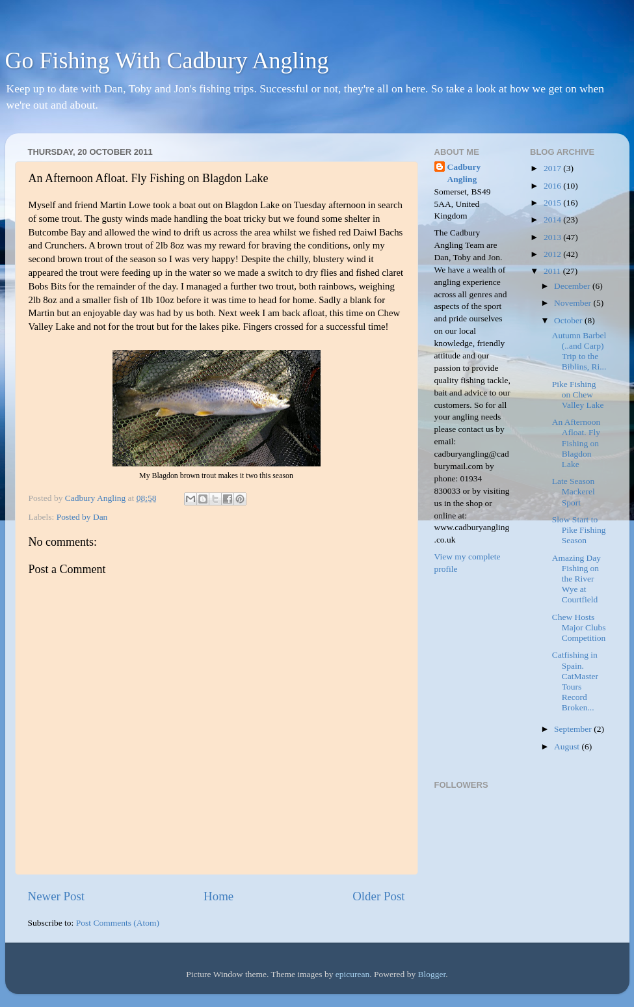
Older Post (378, 896)
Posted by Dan (82, 517)
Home (218, 896)
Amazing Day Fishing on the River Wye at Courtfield (576, 579)
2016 (553, 186)
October (569, 320)
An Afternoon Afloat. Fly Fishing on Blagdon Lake (576, 443)
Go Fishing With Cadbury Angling (167, 60)
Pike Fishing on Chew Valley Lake (578, 394)
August (567, 746)
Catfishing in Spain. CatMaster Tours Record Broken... (575, 681)
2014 (553, 219)
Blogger (432, 974)
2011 (553, 271)
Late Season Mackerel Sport (573, 491)
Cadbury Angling (464, 173)
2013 (553, 237)
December (573, 286)
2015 (553, 203)
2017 (553, 168)
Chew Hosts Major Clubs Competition (579, 627)
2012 (553, 254)
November (573, 303)
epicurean (352, 974)
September (574, 729)
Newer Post (56, 896)
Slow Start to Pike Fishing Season (579, 530)
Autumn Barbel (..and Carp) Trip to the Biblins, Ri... (579, 351)
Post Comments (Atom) (117, 923)
